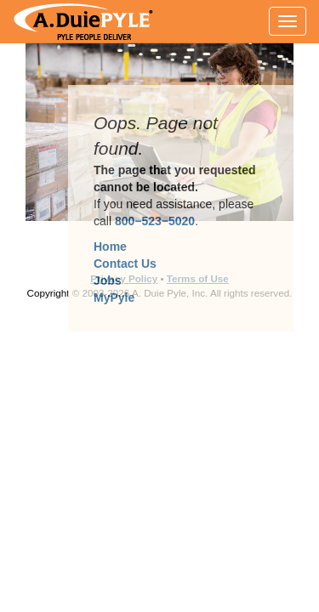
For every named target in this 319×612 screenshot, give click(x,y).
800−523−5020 (155, 221)
